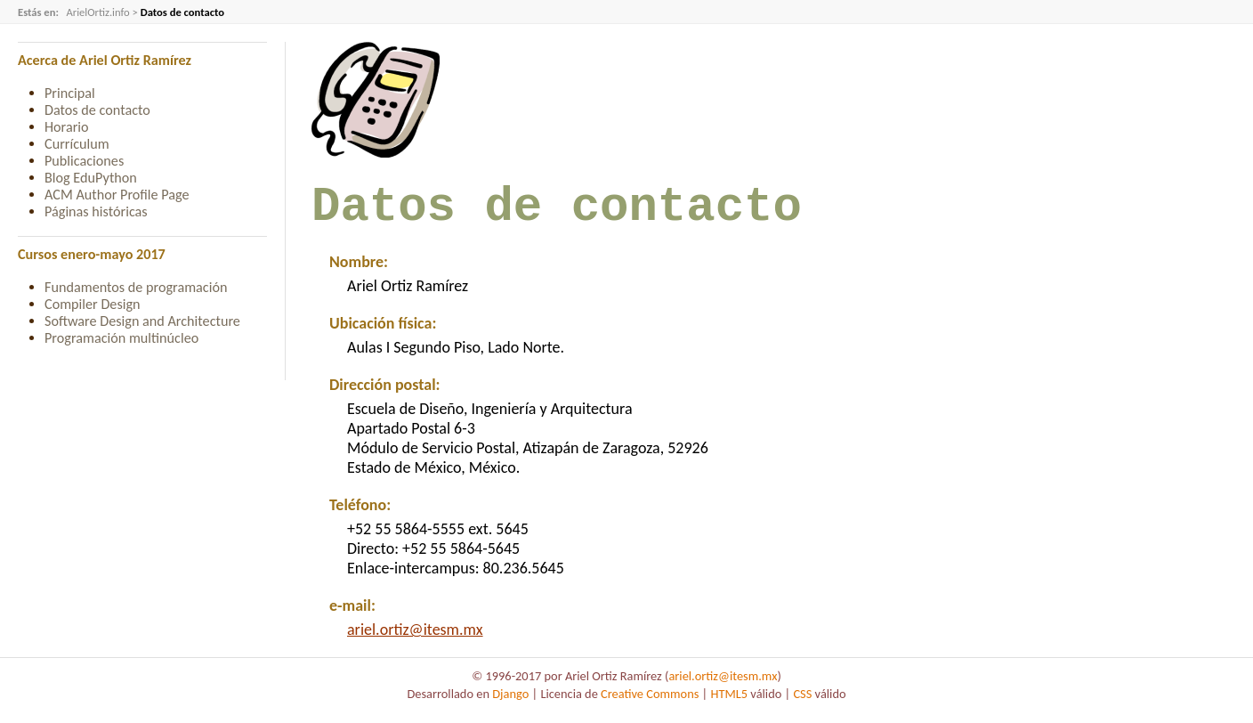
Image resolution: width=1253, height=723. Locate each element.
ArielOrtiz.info (97, 12)
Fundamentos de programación (135, 287)
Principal (69, 93)
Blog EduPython (90, 177)
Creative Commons (650, 705)
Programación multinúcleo (121, 337)
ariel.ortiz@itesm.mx (415, 641)
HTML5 (729, 705)
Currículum (76, 143)
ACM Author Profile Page (117, 194)
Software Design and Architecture (142, 321)
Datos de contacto (97, 110)
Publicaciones (84, 160)
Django (510, 705)
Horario (66, 126)
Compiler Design (92, 304)
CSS (802, 705)
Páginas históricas (96, 211)
